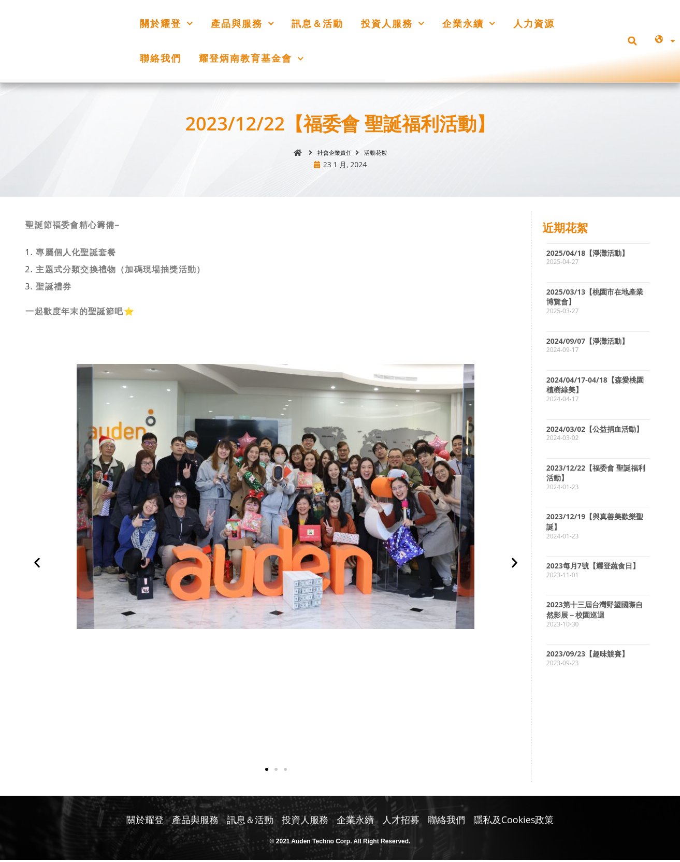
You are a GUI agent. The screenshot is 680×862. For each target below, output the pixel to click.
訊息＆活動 (317, 23)
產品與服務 (242, 23)
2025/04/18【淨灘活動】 (587, 255)
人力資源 (534, 23)
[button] (632, 41)
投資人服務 (393, 23)
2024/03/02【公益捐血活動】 (595, 431)
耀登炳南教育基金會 (251, 58)
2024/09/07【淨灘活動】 (587, 343)
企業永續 (469, 23)
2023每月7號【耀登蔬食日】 (593, 568)
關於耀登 (166, 23)
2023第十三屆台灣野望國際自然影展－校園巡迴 (594, 612)
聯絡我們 (160, 58)
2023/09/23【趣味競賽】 (587, 656)
